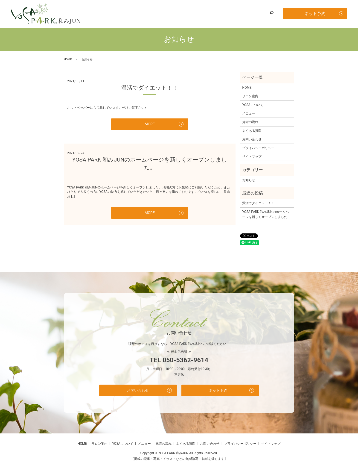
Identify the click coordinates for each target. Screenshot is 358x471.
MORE (149, 124)
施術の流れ (205, 13)
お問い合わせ (254, 13)
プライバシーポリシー (258, 148)
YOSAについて (162, 13)
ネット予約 (315, 13)
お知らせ (248, 180)
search (271, 13)
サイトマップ (252, 156)
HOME (119, 13)
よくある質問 (229, 13)
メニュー (184, 13)
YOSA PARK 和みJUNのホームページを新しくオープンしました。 (266, 214)
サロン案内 (138, 13)
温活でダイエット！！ (149, 88)
